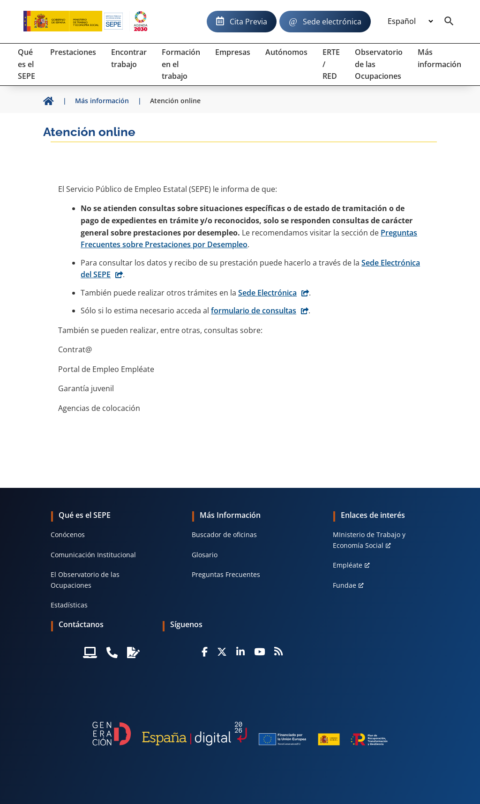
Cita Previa (248, 21)
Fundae (344, 585)
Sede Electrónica (267, 293)
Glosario (205, 554)
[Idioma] (410, 21)
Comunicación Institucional (93, 554)
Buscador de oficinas (224, 534)
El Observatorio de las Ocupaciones (85, 579)
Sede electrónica (332, 21)
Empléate (347, 565)
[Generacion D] (240, 733)
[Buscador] (449, 21)
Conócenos (68, 534)
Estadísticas (69, 604)
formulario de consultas (253, 310)
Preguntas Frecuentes (226, 574)
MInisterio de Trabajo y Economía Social (369, 539)
